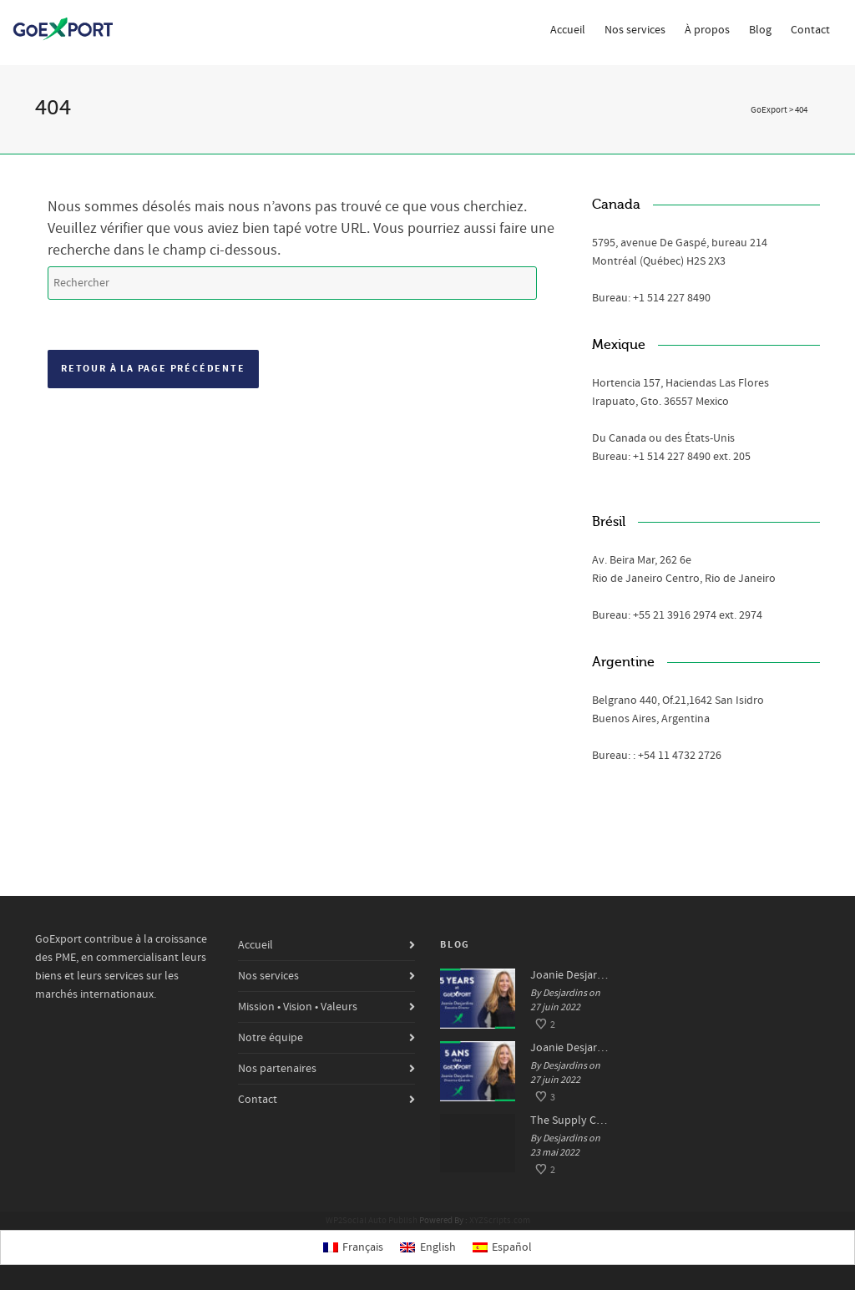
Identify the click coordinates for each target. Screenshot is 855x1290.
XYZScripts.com (499, 1221)
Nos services (635, 30)
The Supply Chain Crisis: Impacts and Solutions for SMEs (570, 1120)
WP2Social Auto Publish (371, 1221)
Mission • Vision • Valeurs (297, 1006)
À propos (707, 30)
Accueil (567, 30)
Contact (810, 30)
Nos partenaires (277, 1068)
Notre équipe (270, 1037)
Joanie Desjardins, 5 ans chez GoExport (570, 1048)
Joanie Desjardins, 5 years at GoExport (570, 975)
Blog (760, 30)
